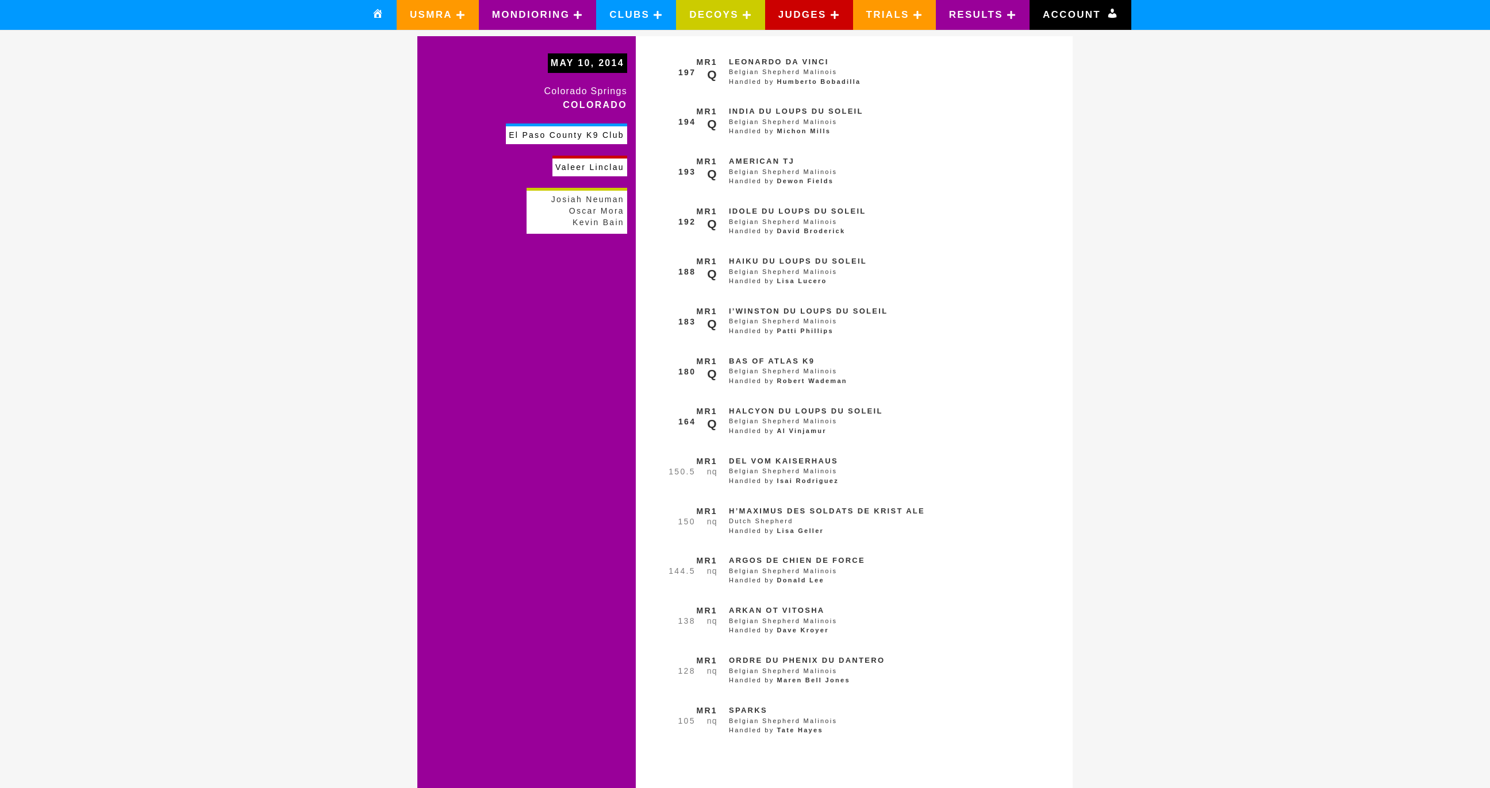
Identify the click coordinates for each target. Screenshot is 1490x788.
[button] (438, 15)
